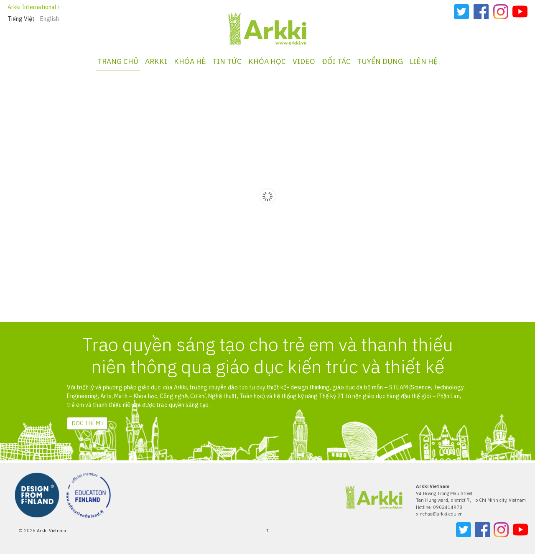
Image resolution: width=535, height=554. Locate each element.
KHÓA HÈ (190, 61)
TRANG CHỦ (117, 61)
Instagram (500, 11)
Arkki (156, 61)
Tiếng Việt (21, 19)
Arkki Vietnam (51, 531)
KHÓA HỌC (267, 61)
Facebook (481, 11)
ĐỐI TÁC (336, 61)
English (49, 19)
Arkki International (32, 7)
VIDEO (304, 61)
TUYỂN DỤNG (380, 61)
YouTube (519, 11)
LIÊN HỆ (424, 61)
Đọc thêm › (87, 423)
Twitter (461, 11)
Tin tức (227, 61)
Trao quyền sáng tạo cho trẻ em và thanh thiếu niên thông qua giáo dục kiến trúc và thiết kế (267, 355)
